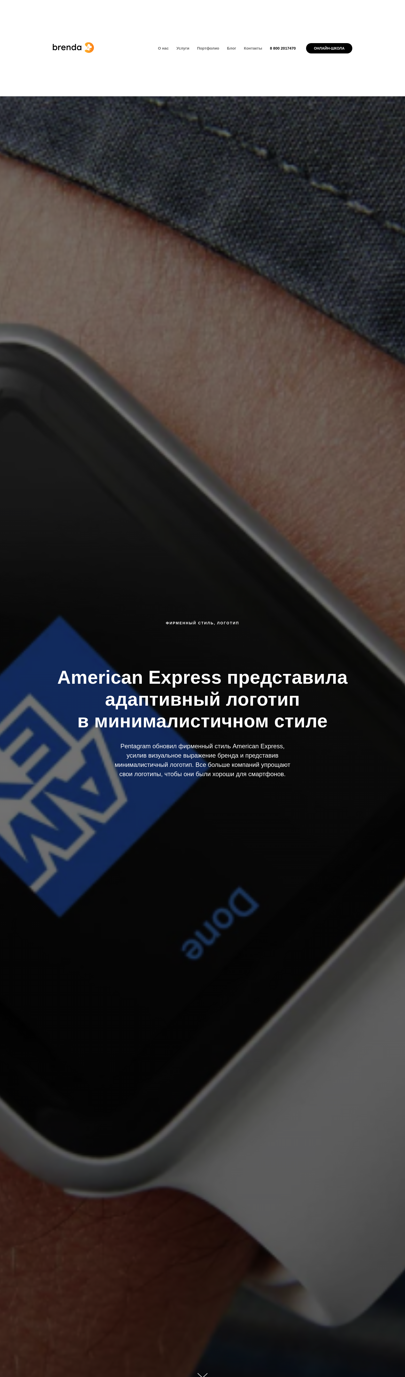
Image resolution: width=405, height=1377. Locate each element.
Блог (231, 48)
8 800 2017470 (283, 48)
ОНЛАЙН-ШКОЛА (329, 48)
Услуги (182, 48)
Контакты (253, 48)
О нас (163, 48)
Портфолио (208, 48)
